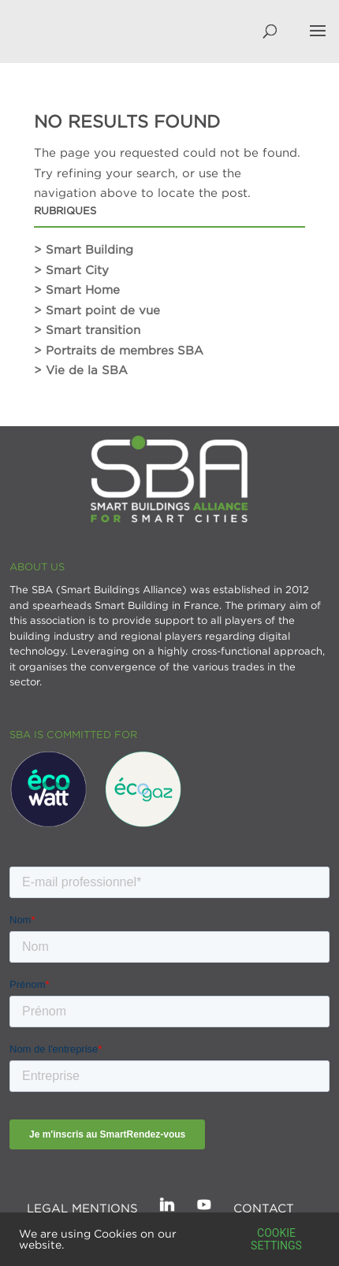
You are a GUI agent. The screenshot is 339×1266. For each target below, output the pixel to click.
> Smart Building (83, 249)
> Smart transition (87, 329)
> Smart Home (77, 289)
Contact (263, 1207)
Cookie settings (276, 1239)
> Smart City (71, 269)
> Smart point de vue (97, 309)
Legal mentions (82, 1207)
